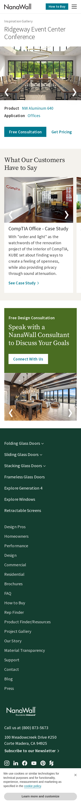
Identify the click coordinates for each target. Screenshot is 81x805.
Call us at (13, 727)
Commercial (15, 564)
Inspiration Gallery (18, 21)
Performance (16, 545)
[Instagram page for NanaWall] (6, 764)
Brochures (13, 583)
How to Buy (57, 6)
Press (9, 688)
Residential (14, 574)
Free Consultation (25, 131)
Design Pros (15, 526)
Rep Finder (14, 612)
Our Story (12, 640)
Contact (11, 669)
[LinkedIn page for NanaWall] (15, 763)
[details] (38, 200)
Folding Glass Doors (22, 443)
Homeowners (16, 536)
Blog (8, 678)
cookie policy (32, 786)
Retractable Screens (22, 510)
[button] (74, 7)
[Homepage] (17, 7)
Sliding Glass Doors (21, 454)
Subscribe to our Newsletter (30, 750)
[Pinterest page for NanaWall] (42, 764)
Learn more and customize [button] (40, 796)
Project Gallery (17, 631)
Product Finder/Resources (27, 621)
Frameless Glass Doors (24, 476)
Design (10, 555)
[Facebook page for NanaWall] (24, 764)
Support (11, 659)
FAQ (7, 593)
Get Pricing (61, 131)
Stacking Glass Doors (23, 465)
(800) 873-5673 (35, 727)
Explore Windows (19, 499)
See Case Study (22, 282)
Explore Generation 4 (23, 488)
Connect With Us (28, 359)
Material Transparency (24, 650)
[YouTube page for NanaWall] (33, 764)
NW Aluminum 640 (37, 108)
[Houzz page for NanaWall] (51, 763)
